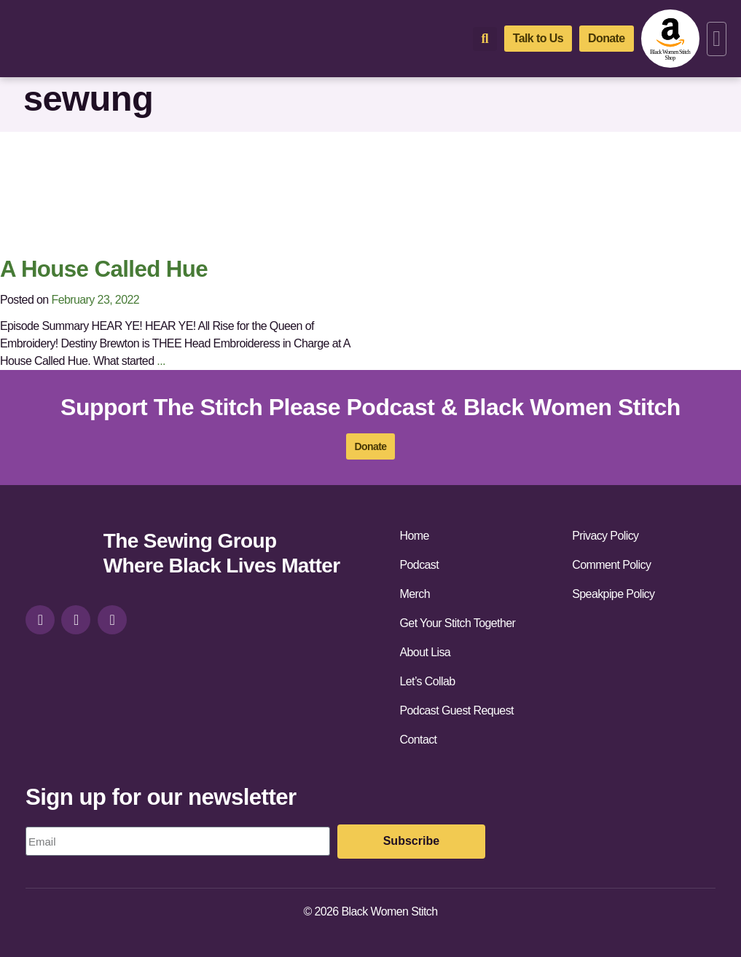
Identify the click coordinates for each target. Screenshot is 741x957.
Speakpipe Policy (613, 594)
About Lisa (425, 652)
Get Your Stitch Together (458, 623)
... (161, 361)
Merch (415, 594)
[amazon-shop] (670, 38)
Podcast (419, 565)
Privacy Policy (605, 535)
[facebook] (75, 619)
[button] (716, 39)
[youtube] (112, 619)
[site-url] (59, 555)
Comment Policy (611, 565)
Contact (418, 739)
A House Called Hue (104, 269)
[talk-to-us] (538, 38)
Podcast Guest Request (457, 710)
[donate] (606, 38)
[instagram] (40, 619)
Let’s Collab (427, 681)
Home (414, 535)
